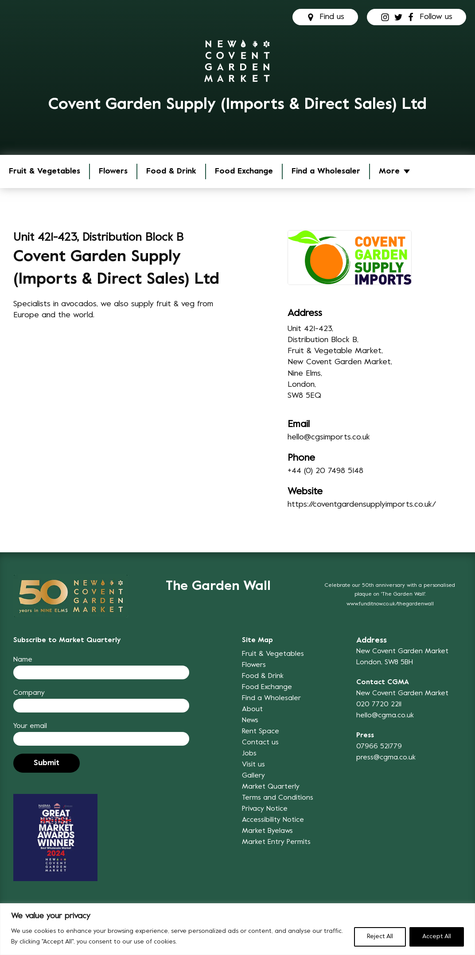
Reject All (380, 937)
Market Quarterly (271, 786)
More (389, 171)
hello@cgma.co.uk (385, 715)
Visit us (253, 764)
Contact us (260, 742)
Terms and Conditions (277, 797)
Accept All (436, 937)
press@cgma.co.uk (386, 757)
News (250, 720)
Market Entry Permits (276, 842)
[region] (237, 929)
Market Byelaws (267, 831)
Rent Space (260, 731)
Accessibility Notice (273, 820)
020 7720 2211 (378, 704)
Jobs (249, 753)
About (252, 709)
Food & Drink (171, 171)
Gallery (253, 775)
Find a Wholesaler (326, 171)
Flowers (113, 171)
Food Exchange (244, 171)
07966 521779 (379, 746)
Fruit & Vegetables (44, 171)
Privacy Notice (265, 809)
